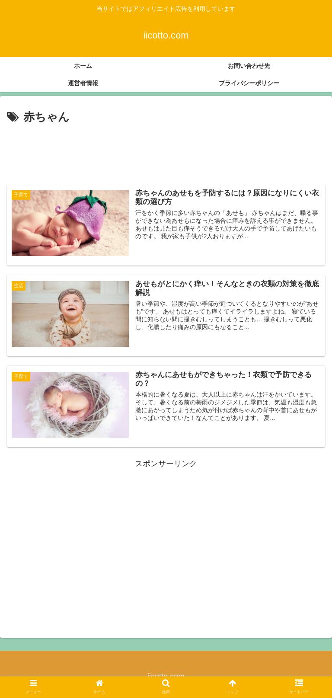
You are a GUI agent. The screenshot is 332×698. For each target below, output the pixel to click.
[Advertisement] (166, 150)
